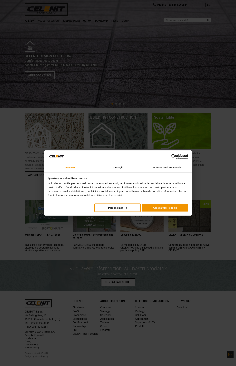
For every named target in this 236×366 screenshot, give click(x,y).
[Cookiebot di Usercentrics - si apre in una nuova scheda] (173, 156)
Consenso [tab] (69, 167)
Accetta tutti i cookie (165, 207)
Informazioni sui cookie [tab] (167, 167)
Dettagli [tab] (118, 167)
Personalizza (117, 207)
